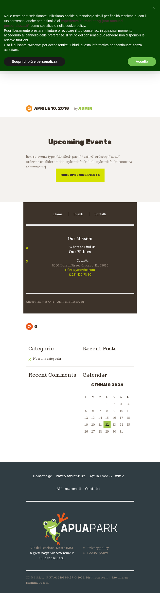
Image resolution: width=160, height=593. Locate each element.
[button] (154, 8)
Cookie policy (97, 553)
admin (83, 108)
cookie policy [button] (75, 26)
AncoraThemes (36, 301)
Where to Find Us (82, 247)
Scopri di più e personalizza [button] (34, 61)
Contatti (82, 260)
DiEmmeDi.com (37, 582)
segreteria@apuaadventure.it (52, 553)
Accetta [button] (142, 61)
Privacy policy (98, 548)
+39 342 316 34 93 (51, 558)
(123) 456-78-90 (80, 274)
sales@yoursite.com (80, 269)
